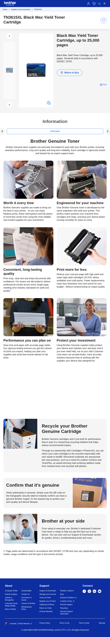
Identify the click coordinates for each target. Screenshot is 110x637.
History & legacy (11, 594)
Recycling (63, 608)
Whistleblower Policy (26, 608)
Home (5, 9)
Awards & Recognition (9, 599)
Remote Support (66, 605)
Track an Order (45, 598)
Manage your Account (47, 594)
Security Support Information (66, 612)
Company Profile (11, 591)
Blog (62, 594)
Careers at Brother (28, 603)
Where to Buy (69, 72)
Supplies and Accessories (20, 9)
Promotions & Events (26, 599)
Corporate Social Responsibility (11, 604)
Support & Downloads (47, 591)
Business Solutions (67, 598)
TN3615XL (38, 9)
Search (99, 3)
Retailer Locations (67, 591)
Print (105, 84)
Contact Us (25, 594)
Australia (10, 623)
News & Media (10, 609)
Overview (55, 131)
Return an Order (45, 608)
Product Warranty (46, 611)
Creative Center (66, 601)
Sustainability (26, 591)
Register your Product (47, 601)
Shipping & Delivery (46, 605)
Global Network (24, 624)
